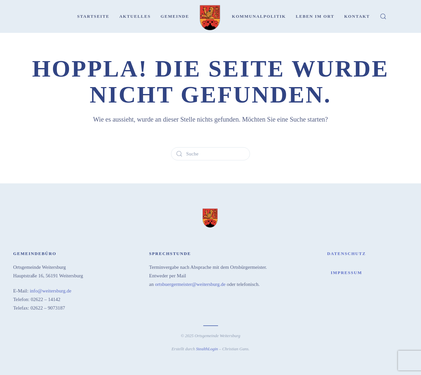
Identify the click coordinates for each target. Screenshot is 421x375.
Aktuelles (135, 16)
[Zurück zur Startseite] (210, 16)
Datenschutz (346, 252)
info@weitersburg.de (50, 290)
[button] (383, 16)
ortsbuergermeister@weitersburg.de (190, 283)
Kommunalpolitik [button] (259, 16)
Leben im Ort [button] (315, 16)
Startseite (93, 16)
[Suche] (210, 153)
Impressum (346, 272)
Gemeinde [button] (175, 16)
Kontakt (357, 16)
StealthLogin (207, 348)
